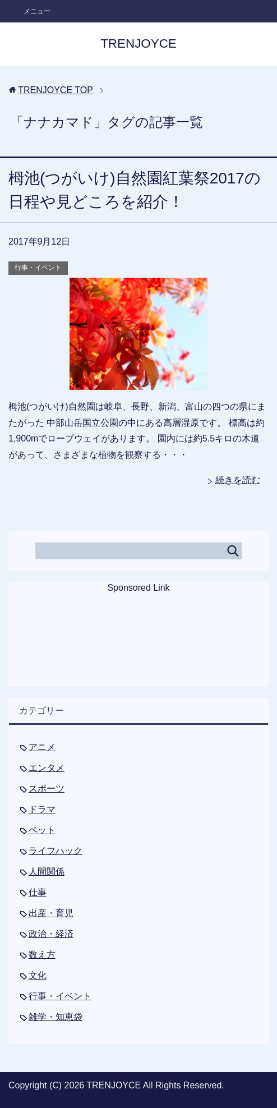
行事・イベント (38, 268)
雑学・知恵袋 (55, 1017)
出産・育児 (51, 913)
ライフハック (55, 851)
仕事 (38, 892)
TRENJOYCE (138, 43)
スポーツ (46, 788)
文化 (38, 975)
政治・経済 (51, 934)
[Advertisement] (138, 647)
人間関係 (46, 871)
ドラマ (42, 809)
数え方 (42, 954)
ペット (42, 830)
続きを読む (237, 480)
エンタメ (46, 768)
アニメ (42, 747)
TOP (55, 90)
